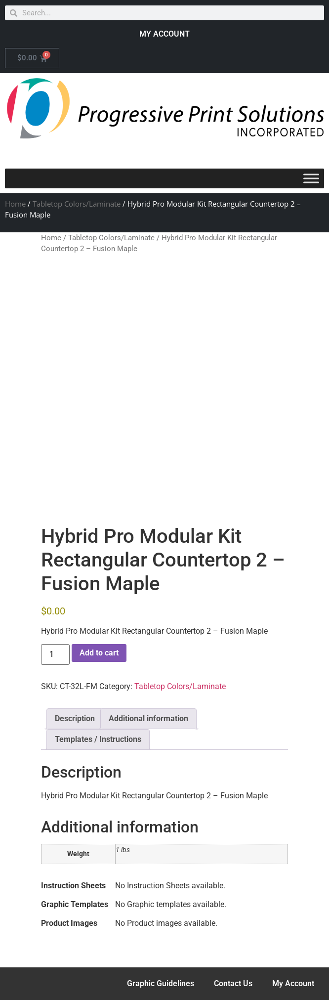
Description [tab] (75, 718)
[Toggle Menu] (311, 178)
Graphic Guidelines (160, 983)
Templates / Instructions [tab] (98, 739)
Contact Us (233, 983)
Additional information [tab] (148, 718)
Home (15, 204)
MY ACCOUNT (164, 34)
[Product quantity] (55, 654)
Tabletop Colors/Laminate (77, 204)
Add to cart (99, 652)
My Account (293, 983)
